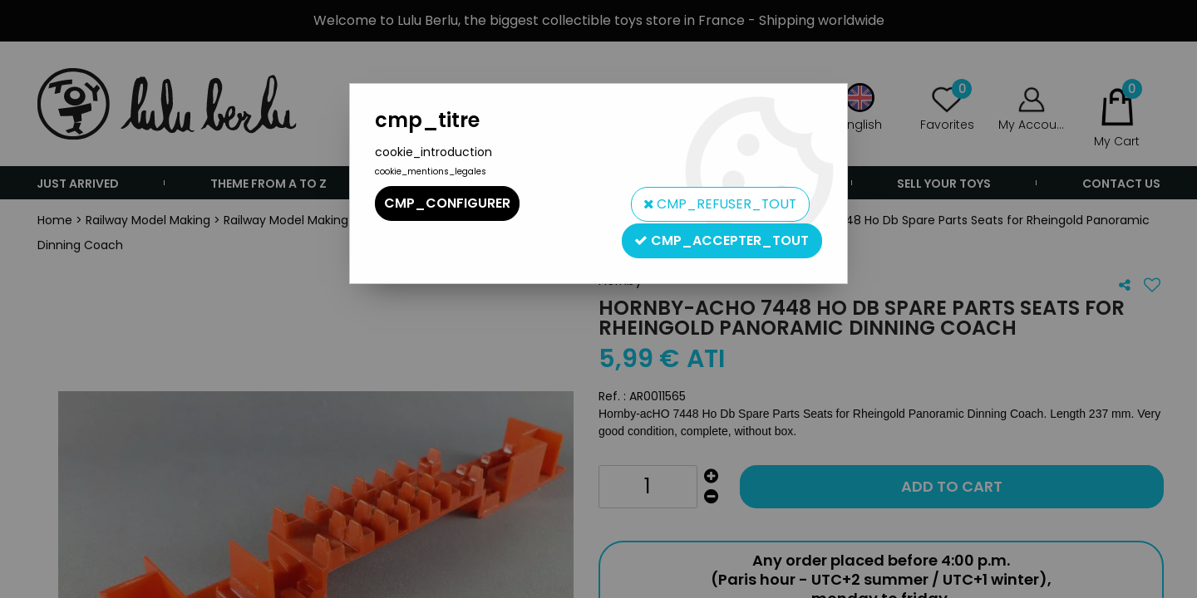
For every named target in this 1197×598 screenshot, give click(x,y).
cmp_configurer (447, 203)
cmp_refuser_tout (717, 203)
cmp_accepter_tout (721, 238)
